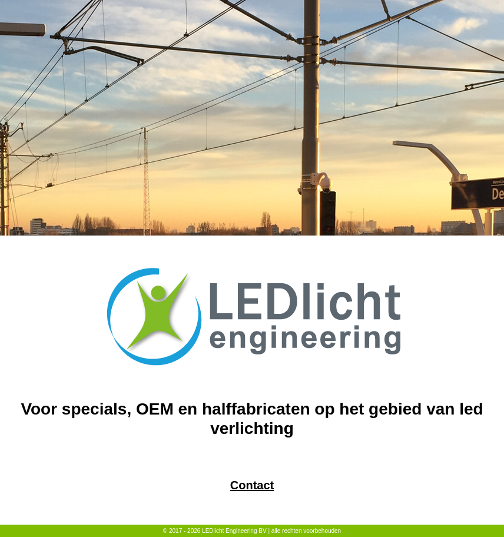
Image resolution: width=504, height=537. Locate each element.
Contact (252, 485)
